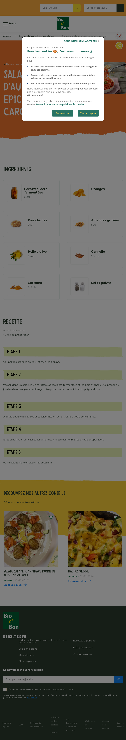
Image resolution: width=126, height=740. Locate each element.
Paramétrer (62, 113)
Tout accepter (88, 113)
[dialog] (63, 78)
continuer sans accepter (80, 41)
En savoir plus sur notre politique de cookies (60, 104)
